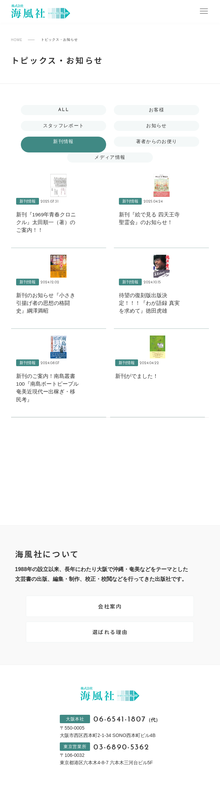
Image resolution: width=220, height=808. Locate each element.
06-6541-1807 (126, 725)
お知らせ (156, 126)
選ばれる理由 (110, 636)
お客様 (156, 110)
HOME (17, 40)
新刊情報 (63, 142)
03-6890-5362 (121, 753)
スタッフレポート (63, 126)
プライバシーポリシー (39, 801)
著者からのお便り (156, 142)
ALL (63, 110)
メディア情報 (109, 158)
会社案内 (110, 610)
